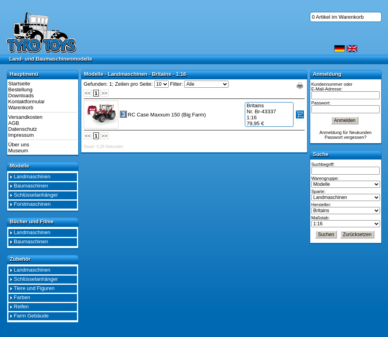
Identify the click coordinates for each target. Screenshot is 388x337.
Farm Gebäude (31, 316)
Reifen (21, 306)
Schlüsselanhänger (36, 195)
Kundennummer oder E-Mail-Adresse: (332, 86)
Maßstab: (320, 217)
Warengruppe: (325, 178)
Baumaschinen (31, 186)
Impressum (21, 135)
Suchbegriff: (323, 164)
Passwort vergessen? (345, 137)
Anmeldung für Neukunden (345, 132)
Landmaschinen (32, 176)
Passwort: (321, 103)
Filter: (176, 84)
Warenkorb (20, 107)
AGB (13, 123)
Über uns (19, 145)
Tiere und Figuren (34, 288)
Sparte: (318, 191)
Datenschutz (22, 129)
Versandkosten (25, 117)
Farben (22, 297)
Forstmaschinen (32, 204)
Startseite (19, 84)
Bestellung (20, 90)
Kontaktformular (26, 101)
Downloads (21, 96)
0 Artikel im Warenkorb (338, 17)
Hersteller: (321, 204)
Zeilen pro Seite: (134, 84)
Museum (18, 151)
